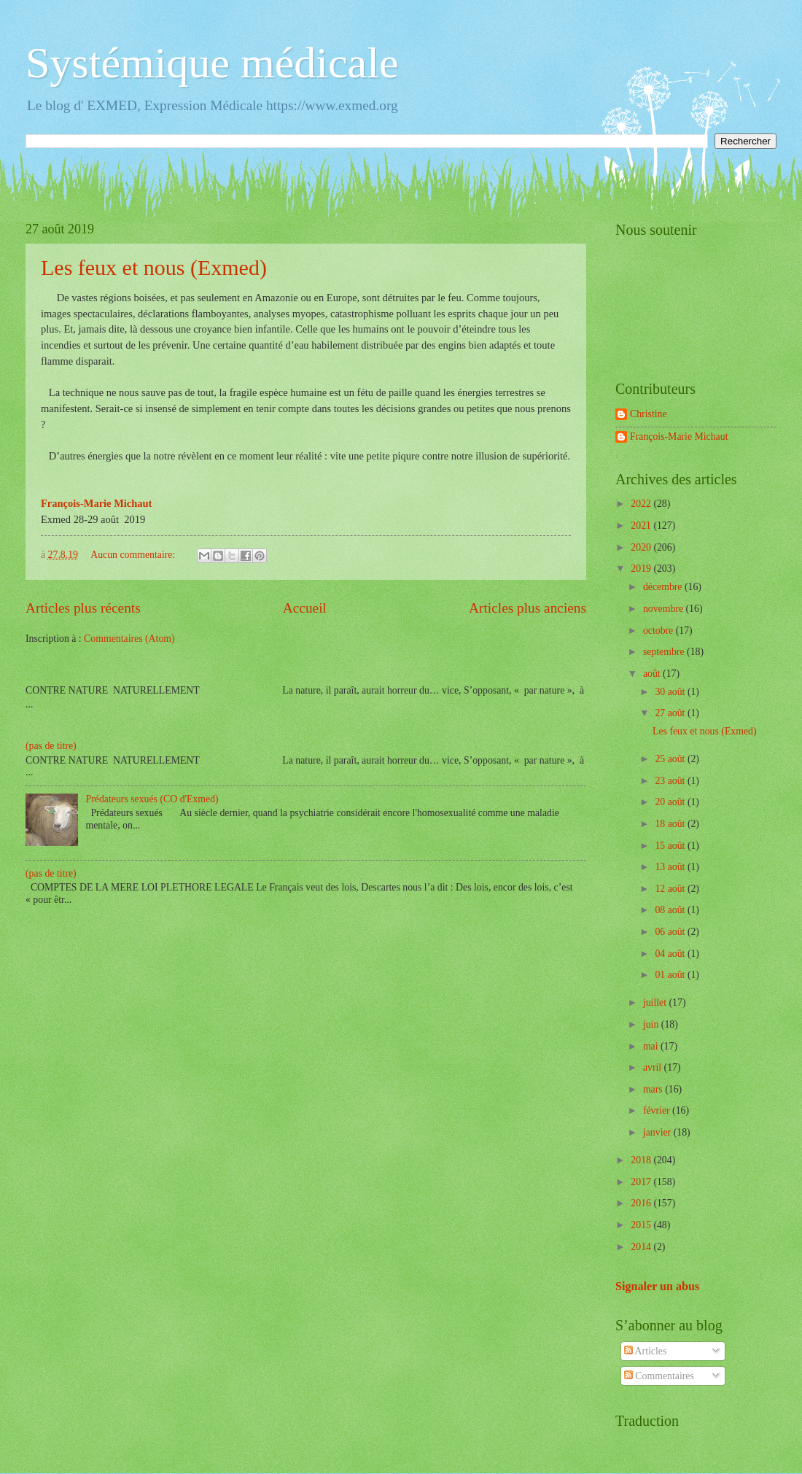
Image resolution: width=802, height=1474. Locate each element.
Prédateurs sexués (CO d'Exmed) (152, 799)
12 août (671, 888)
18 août (671, 823)
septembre (665, 651)
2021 (642, 525)
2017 (642, 1181)
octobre (659, 630)
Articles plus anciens (527, 608)
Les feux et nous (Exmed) (154, 267)
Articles (645, 1351)
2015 (642, 1224)
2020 (642, 547)
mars (654, 1089)
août (653, 673)
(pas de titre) (51, 745)
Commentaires (659, 1375)
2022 (642, 503)
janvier (658, 1132)
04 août (671, 953)
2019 (642, 568)
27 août (671, 712)
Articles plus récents (83, 608)
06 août (671, 931)
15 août (671, 845)
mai (652, 1046)
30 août (671, 691)
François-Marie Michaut (679, 436)
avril (653, 1067)
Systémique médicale (212, 63)
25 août (671, 758)
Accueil (305, 608)
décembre (664, 586)
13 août (671, 866)
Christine (648, 413)
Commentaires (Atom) (129, 638)
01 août (671, 974)
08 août (671, 909)
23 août (671, 780)
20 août (671, 801)
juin (652, 1024)
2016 (642, 1203)
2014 (642, 1246)
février (657, 1110)
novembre (664, 608)
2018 (642, 1160)
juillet (656, 1002)
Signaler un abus (657, 1286)
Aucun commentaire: (134, 554)
